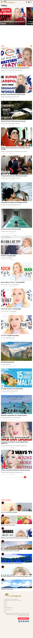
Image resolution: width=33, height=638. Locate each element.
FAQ (5, 611)
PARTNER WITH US (8, 607)
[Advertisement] (16, 34)
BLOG (5, 603)
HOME (5, 601)
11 (27, 477)
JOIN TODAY (23, 618)
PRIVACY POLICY (8, 609)
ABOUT (5, 605)
